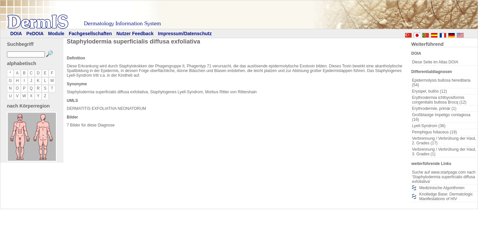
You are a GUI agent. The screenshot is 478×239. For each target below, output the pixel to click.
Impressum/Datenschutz (185, 33)
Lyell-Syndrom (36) (428, 125)
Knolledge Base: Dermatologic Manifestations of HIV (446, 196)
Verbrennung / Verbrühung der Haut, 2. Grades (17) (444, 140)
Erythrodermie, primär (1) (434, 108)
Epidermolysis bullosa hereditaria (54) (441, 82)
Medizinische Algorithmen (441, 188)
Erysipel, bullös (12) (429, 91)
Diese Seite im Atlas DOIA (435, 62)
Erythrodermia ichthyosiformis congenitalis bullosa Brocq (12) (439, 100)
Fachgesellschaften (90, 33)
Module (56, 33)
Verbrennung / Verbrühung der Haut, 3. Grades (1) (444, 151)
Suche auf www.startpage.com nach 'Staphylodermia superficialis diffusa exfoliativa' (443, 177)
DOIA (16, 33)
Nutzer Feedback (134, 33)
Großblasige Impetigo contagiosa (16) (441, 117)
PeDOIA (34, 33)
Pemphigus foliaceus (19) (434, 132)
